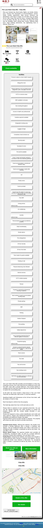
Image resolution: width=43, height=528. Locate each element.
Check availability (11, 68)
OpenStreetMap (37, 492)
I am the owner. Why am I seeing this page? (11, 510)
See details (21, 504)
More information (31, 448)
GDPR (37, 524)
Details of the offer (21, 498)
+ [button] (4, 470)
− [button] (4, 473)
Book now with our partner (12, 448)
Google (21, 523)
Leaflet (31, 492)
